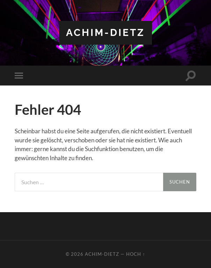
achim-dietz (105, 32)
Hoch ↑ (135, 254)
